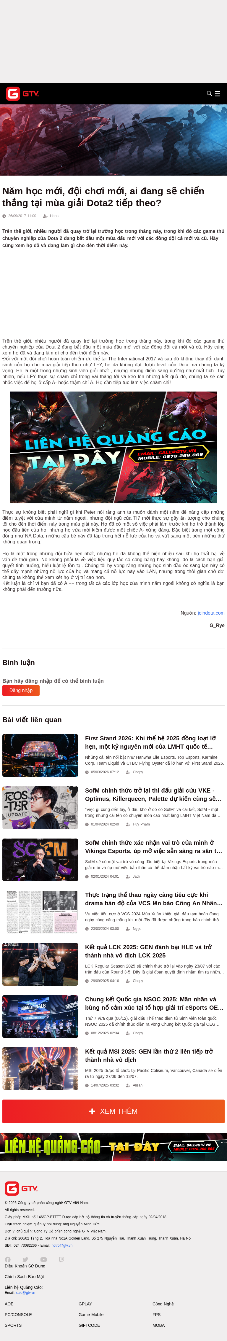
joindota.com (211, 612)
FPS (156, 1314)
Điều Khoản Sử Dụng (25, 1266)
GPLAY (85, 1304)
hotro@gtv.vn (61, 1245)
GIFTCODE (89, 1325)
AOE (9, 1304)
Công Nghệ (163, 1304)
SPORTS (13, 1325)
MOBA (159, 1325)
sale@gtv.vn (25, 1293)
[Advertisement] (113, 41)
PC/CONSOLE (18, 1314)
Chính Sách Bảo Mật (24, 1276)
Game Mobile (91, 1314)
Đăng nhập (21, 690)
